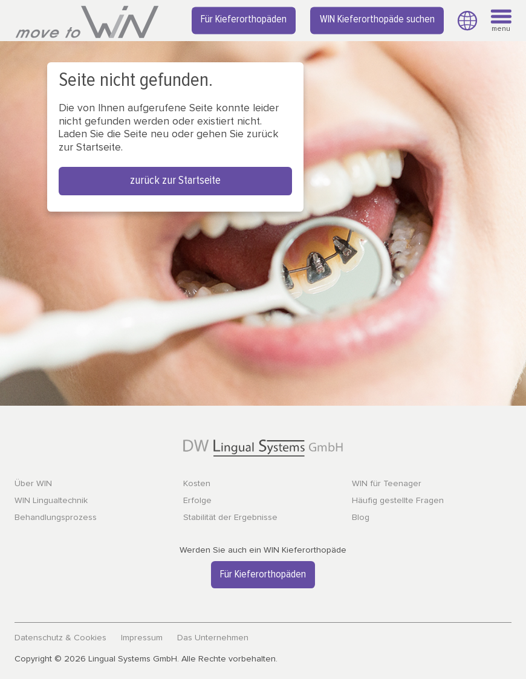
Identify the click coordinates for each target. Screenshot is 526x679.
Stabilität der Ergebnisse (230, 517)
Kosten (196, 483)
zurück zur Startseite (175, 180)
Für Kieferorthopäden (244, 20)
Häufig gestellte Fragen (398, 500)
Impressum (142, 638)
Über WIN (33, 483)
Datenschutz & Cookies (60, 638)
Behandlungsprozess (56, 517)
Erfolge (197, 500)
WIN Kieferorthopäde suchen (377, 20)
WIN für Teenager (386, 483)
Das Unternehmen (212, 638)
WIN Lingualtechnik (51, 500)
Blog (360, 517)
